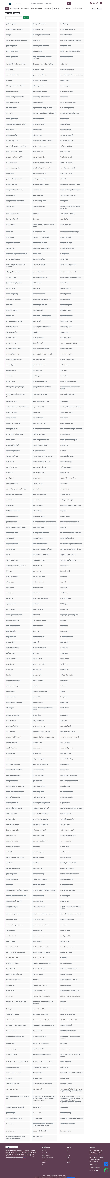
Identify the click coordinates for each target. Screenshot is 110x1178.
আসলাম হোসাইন (64, 670)
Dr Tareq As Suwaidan (39, 958)
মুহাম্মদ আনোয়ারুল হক (66, 316)
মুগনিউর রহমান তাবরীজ (12, 577)
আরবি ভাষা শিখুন (77, 8)
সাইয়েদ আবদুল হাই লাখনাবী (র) (41, 248)
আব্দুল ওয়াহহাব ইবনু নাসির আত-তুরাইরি (70, 190)
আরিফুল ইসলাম (37, 868)
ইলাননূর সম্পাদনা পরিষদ (39, 24)
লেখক (68, 1153)
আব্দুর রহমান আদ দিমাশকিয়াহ (68, 1031)
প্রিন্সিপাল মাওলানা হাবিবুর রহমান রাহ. (70, 522)
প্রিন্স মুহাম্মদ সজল (10, 609)
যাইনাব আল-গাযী (65, 495)
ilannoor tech (10, 1124)
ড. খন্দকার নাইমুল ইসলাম (66, 748)
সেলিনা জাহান (64, 609)
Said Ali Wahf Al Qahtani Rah (41, 947)
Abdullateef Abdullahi (12, 958)
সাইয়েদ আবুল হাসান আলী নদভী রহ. (42, 299)
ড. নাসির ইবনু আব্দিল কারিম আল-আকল (16, 40)
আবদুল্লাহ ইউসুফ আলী (66, 1025)
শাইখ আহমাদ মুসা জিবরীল (67, 868)
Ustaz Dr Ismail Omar (66, 974)
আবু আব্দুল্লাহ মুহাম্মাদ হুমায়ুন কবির (69, 615)
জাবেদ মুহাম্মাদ (64, 201)
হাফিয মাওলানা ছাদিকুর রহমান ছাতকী (70, 185)
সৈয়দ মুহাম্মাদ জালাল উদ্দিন (40, 692)
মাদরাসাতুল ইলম (64, 901)
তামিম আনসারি (37, 321)
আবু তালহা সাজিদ (38, 506)
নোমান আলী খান (37, 130)
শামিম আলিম (9, 670)
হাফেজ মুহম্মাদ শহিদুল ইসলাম (40, 841)
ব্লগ (62, 8)
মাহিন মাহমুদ (9, 81)
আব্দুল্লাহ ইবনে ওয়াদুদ (65, 1113)
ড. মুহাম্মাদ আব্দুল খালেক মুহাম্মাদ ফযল (16, 896)
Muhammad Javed (38, 1073)
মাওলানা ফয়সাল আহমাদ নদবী (41, 402)
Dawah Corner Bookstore (67, 1014)
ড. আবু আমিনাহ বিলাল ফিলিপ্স (14, 495)
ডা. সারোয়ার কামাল (38, 901)
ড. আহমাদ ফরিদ (10, 206)
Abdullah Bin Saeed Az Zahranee (15, 1036)
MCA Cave (36, 980)
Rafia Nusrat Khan (11, 1131)
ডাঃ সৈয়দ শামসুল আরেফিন (13, 451)
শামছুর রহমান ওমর (11, 637)
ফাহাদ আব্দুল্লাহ (10, 174)
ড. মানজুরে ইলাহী (64, 254)
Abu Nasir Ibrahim (11, 1031)
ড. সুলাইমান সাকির (65, 803)
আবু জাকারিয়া (64, 702)
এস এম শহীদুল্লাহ (10, 365)
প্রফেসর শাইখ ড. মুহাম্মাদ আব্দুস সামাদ (42, 456)
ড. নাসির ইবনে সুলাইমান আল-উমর (15, 792)
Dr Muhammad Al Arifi (12, 963)
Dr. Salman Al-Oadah (66, 1084)
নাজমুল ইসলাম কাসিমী (66, 174)
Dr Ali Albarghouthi (38, 920)
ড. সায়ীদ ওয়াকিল (10, 381)
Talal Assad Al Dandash (12, 1014)
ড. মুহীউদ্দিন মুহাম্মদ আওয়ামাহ (14, 299)
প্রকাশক (68, 1155)
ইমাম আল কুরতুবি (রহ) (12, 456)
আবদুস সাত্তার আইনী (65, 46)
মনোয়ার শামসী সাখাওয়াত (67, 456)
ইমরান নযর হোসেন (10, 732)
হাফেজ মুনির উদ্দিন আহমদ (40, 381)
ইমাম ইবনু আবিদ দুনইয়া (12, 560)
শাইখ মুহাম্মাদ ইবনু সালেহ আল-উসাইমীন (70, 506)
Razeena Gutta (37, 930)
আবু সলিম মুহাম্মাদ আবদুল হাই (68, 555)
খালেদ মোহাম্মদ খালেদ (66, 321)
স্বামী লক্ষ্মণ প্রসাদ (37, 371)
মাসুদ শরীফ (63, 511)
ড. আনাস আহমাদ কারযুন (39, 726)
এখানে (24, 1158)
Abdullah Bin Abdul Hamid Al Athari (70, 996)
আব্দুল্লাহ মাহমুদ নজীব (11, 343)
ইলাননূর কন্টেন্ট (37, 1107)
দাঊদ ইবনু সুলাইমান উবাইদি (13, 847)
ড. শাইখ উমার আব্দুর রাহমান (40, 819)
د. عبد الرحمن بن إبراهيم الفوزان (41, 1067)
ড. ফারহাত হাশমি (10, 288)
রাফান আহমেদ (10, 130)
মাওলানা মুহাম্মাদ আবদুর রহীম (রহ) (42, 327)
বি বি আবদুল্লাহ (10, 708)
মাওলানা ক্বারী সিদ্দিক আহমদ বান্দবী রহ (16, 146)
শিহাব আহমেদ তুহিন (38, 484)
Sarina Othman (37, 1078)
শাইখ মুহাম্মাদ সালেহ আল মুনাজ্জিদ (15, 201)
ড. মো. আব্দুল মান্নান (65, 599)
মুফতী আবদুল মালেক (38, 792)
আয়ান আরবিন (10, 237)
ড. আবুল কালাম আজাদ (66, 841)
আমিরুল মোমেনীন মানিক (12, 648)
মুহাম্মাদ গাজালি (64, 659)
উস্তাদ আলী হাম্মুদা (65, 825)
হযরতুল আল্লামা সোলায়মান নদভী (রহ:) (16, 566)
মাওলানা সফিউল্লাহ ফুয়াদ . (67, 141)
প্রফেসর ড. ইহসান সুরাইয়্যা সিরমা (14, 283)
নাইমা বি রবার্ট (36, 332)
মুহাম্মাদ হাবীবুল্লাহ (10, 692)
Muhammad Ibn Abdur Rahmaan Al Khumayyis (70, 1037)
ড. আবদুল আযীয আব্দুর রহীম (41, 533)
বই (67, 1150)
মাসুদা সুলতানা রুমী (11, 604)
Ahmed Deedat (10, 985)
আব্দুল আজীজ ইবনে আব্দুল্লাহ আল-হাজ (43, 737)
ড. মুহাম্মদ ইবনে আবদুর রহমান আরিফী (16, 124)
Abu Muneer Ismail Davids (40, 1014)
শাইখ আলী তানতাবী (38, 119)
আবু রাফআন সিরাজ (11, 163)
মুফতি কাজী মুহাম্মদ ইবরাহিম (67, 732)
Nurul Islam (63, 1044)
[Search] (69, 3)
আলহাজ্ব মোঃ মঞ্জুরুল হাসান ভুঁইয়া (41, 732)
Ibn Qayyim (9, 1009)
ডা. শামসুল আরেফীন (11, 185)
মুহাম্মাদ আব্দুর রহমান (11, 920)
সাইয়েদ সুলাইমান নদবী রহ (12, 272)
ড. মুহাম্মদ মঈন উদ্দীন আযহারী (14, 901)
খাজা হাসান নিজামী (65, 152)
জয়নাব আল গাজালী (38, 407)
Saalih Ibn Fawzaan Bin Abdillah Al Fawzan (70, 1055)
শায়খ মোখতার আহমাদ (12, 841)
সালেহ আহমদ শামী (11, 721)
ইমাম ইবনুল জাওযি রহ (38, 516)
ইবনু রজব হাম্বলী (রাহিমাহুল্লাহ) (68, 195)
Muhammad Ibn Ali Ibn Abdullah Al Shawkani (43, 1002)
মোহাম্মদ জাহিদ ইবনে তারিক (40, 1131)
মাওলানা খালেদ (64, 489)
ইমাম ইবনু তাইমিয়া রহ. (38, 637)
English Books (48, 8)
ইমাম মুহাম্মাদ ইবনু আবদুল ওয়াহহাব (15, 858)
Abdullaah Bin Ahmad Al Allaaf (41, 952)
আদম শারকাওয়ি (10, 991)
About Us (44, 1150)
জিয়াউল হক (63, 577)
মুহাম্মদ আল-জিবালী (65, 726)
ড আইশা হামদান (10, 500)
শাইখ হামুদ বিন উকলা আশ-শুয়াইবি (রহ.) (70, 533)
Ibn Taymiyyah (64, 1009)
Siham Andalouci (10, 941)
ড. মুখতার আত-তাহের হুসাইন (67, 890)
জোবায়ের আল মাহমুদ (38, 874)
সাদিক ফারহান (64, 97)
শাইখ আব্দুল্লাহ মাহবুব (11, 412)
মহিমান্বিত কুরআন (14, 8)
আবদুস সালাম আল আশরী (13, 243)
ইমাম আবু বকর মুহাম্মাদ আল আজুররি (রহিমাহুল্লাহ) (70, 207)
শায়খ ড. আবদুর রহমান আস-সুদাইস (69, 781)
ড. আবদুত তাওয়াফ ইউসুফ (12, 715)
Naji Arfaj (63, 1002)
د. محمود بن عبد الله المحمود (13, 1067)
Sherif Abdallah (37, 941)
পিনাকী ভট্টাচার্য (64, 604)
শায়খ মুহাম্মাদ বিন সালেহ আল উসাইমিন (16, 527)
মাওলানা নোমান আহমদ (39, 365)
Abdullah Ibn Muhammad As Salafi (42, 1062)
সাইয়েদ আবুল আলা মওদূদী (67, 248)
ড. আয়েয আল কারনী (38, 124)
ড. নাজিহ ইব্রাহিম (10, 819)
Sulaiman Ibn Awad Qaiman (41, 1044)
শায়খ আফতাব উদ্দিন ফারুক (13, 737)
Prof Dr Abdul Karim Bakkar (14, 1118)
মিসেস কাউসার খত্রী (65, 571)
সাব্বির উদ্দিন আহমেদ (11, 338)
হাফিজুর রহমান (10, 582)
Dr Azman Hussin (65, 1049)
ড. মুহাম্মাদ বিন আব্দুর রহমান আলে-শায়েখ (44, 890)
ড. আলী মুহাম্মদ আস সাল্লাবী (67, 168)
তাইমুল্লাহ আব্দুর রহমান (66, 327)
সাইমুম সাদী (36, 642)
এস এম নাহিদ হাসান (38, 538)
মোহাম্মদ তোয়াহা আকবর (12, 51)
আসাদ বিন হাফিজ (38, 626)
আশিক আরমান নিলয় (39, 473)
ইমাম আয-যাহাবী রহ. (65, 288)
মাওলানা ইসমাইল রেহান (39, 232)
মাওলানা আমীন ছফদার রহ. (13, 75)
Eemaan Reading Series (36, 8)
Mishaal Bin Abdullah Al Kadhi (68, 980)
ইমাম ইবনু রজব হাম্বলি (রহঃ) (13, 868)
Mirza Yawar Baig (11, 1049)
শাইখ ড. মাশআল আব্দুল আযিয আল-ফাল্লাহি (43, 709)
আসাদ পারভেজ (10, 593)
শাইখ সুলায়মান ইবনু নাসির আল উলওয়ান (71, 544)
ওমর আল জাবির (64, 81)
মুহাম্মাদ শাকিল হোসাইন (12, 484)
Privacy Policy (45, 1153)
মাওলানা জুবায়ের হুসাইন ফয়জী (14, 615)
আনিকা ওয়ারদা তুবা (38, 609)
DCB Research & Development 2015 (16, 1025)
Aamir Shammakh (11, 969)
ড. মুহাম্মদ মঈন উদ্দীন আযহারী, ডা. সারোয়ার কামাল (17, 1097)
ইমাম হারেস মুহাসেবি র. (11, 332)
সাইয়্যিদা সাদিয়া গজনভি (66, 675)
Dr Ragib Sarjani (37, 1118)
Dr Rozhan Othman (11, 1054)
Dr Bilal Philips (64, 925)
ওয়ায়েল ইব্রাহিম (37, 254)
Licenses (43, 1162)
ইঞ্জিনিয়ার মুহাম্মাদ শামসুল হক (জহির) (42, 108)
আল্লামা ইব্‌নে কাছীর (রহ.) (12, 803)
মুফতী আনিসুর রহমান (11, 24)
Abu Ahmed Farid (11, 936)
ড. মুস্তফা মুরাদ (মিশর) (11, 814)
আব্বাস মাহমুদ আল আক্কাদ (13, 626)
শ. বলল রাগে (63, 958)
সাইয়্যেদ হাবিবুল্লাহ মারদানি (12, 91)
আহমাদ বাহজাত (64, 708)
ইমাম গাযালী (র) (10, 248)
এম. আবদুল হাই (37, 190)
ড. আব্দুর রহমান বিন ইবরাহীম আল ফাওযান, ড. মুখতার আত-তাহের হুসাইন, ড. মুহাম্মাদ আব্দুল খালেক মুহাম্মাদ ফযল (44, 1098)
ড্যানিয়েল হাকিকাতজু (65, 858)
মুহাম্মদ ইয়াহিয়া (64, 219)
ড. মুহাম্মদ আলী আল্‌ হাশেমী (67, 360)
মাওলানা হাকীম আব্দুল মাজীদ (41, 814)
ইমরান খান (36, 631)
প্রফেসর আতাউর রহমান (12, 533)
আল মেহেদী (36, 214)
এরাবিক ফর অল (64, 1067)
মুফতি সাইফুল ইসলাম (65, 814)
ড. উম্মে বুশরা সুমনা (11, 371)
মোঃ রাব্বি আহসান (64, 566)
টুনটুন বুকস (9, 571)
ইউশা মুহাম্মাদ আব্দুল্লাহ (12, 907)
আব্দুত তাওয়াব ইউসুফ (38, 721)
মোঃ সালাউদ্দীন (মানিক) (66, 759)
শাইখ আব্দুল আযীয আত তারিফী (14, 29)
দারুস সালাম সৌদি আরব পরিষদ (14, 770)
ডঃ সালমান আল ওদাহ (39, 206)
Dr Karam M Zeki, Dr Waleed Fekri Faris (71, 1073)
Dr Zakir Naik (9, 996)
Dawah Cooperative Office (13, 980)
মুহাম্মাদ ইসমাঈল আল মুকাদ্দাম (41, 185)
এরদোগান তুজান (10, 506)
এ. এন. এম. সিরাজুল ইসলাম (67, 394)
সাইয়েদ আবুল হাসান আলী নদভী (41, 97)
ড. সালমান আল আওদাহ (66, 637)
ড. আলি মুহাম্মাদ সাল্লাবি (12, 119)
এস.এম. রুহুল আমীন (38, 770)
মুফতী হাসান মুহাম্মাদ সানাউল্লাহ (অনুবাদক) (71, 808)
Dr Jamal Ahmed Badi (12, 947)
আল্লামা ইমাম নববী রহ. (39, 259)
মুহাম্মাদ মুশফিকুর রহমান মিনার (68, 478)
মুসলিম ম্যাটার (36, 697)
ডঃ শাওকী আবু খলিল (66, 35)
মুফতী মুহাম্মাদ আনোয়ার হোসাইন (68, 775)
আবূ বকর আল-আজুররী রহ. (13, 168)
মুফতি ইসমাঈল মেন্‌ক (11, 743)
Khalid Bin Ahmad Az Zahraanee (42, 963)
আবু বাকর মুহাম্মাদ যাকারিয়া (40, 825)
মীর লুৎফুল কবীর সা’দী (12, 219)
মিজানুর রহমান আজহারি (12, 620)
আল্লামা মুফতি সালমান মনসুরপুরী (68, 440)
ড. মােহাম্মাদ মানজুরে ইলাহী (40, 81)
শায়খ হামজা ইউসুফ (65, 743)
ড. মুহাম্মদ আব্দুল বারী (38, 664)
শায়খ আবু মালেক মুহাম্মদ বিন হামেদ (15, 786)
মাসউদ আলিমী (64, 402)
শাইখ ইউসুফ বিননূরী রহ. (12, 327)
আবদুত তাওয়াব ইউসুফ (66, 243)
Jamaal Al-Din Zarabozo (12, 1084)
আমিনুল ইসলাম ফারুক (39, 577)
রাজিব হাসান (9, 305)
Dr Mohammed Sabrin (39, 1036)
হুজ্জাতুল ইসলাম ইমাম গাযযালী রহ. (42, 387)
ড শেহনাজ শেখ (37, 571)
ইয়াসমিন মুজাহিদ (64, 764)
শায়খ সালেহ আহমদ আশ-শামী (41, 808)
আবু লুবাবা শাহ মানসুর (39, 360)
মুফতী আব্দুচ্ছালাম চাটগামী (40, 544)
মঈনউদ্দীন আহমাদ (65, 786)
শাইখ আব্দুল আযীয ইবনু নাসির (68, 560)
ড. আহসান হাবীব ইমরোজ (39, 648)
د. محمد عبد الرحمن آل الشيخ (13, 1073)
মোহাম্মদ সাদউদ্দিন (65, 299)
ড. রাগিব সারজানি (65, 434)
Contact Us (44, 1160)
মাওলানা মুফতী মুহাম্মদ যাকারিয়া (41, 349)
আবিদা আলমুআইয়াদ (66, 146)
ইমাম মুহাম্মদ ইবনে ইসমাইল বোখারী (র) (43, 64)
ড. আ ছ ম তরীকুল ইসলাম (67, 108)
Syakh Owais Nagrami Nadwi (14, 925)
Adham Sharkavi (10, 195)
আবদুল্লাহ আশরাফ (65, 516)
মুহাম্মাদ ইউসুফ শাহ (11, 836)
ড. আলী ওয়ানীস (10, 440)
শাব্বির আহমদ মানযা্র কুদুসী (40, 91)
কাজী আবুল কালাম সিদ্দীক (67, 214)
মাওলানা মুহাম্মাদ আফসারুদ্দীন (68, 272)
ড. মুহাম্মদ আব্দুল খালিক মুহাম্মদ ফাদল (43, 914)
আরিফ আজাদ (64, 64)
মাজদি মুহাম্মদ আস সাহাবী (39, 179)
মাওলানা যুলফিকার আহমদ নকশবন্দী (42, 354)
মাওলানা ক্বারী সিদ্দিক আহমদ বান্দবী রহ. (70, 407)
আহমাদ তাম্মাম (10, 376)
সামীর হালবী (63, 371)
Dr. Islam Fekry (64, 1078)
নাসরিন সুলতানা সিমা (38, 582)
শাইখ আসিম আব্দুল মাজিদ (67, 819)
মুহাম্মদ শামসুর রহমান (11, 874)
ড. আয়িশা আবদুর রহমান (39, 201)
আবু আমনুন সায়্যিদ (38, 1089)
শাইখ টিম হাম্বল (64, 664)
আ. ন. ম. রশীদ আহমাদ (39, 907)
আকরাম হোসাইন (64, 332)
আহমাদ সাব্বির (64, 259)
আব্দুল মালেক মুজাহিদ (39, 759)
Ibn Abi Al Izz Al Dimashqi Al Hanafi (16, 1002)
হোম (7, 8)
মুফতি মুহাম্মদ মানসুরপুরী (66, 500)
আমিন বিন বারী (10, 462)
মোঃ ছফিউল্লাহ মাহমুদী (66, 462)
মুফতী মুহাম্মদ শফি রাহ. (39, 434)
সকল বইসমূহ (56, 8)
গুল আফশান (9, 863)
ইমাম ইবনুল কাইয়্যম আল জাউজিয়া (15, 86)
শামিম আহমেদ (9, 473)
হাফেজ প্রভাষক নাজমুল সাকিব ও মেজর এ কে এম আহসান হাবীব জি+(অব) (43, 1125)
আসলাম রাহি (9, 232)
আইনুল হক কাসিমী (38, 102)
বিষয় (68, 1157)
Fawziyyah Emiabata (66, 936)
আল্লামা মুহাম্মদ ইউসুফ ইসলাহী (68, 265)
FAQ (43, 1164)
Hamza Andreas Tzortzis (40, 985)
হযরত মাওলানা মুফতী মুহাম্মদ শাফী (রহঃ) (70, 549)
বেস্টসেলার (69, 1160)
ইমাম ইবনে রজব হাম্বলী (66, 157)
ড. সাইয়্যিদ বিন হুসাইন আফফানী (41, 168)
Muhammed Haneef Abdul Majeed (42, 1020)
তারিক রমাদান (64, 626)
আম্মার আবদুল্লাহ (37, 511)
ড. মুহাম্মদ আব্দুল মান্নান (39, 451)
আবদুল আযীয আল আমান (13, 354)
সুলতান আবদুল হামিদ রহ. (66, 412)
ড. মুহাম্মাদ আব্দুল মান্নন (66, 91)
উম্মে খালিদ (36, 863)
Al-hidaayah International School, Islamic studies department (15, 1137)
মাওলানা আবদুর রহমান (12, 467)
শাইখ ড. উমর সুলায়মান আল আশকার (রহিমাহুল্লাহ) (15, 266)
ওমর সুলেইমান (64, 681)
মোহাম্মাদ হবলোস (37, 283)
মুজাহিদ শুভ (36, 604)
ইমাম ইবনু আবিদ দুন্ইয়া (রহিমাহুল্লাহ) (42, 163)
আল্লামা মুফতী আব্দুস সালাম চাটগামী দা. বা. (17, 407)
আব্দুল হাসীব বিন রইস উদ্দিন (13, 797)
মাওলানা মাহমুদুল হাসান (39, 786)
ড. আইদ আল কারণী (38, 775)
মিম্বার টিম (8, 675)
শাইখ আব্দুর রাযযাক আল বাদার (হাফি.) (70, 278)
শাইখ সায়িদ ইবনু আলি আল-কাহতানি (42, 141)
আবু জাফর (9, 759)
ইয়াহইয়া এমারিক (64, 770)
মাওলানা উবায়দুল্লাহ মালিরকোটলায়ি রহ (16, 489)
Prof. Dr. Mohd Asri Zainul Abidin (42, 1084)
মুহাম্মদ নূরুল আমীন (38, 338)
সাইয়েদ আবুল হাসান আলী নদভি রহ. (69, 113)
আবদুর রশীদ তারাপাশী (11, 310)
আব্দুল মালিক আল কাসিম (13, 764)
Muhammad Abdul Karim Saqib (69, 969)
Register (99, 9)
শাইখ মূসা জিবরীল (38, 310)
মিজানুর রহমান (64, 697)
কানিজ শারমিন (64, 588)
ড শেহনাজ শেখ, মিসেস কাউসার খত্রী (15, 1107)
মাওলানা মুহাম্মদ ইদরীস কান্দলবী (41, 35)
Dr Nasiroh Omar (65, 930)
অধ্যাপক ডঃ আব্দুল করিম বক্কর (14, 974)
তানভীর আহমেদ (37, 478)
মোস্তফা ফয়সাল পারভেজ (39, 620)
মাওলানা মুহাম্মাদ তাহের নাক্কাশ (14, 360)
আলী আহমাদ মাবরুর (66, 467)
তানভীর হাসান (64, 593)
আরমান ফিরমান (10, 664)
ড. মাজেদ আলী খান (11, 659)
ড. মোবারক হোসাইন (11, 697)
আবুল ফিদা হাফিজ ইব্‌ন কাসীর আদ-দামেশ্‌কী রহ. (42, 58)
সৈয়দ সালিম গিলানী (38, 343)
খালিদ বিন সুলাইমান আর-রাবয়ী (41, 440)
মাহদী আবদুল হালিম (65, 338)
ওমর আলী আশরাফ (38, 418)
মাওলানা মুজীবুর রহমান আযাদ (14, 808)
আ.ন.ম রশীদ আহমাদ (38, 896)
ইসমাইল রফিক (37, 715)
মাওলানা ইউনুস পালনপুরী (12, 214)
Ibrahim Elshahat (38, 974)
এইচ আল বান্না (37, 670)
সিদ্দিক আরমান (64, 715)
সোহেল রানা (63, 620)
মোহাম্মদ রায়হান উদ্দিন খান (40, 879)
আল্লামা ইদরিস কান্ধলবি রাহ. (40, 278)
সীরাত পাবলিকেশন (38, 195)
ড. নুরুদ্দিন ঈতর (10, 316)
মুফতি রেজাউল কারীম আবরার (14, 179)
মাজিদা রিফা (36, 615)
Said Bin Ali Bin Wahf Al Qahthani (15, 952)
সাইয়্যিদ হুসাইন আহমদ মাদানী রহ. (41, 462)
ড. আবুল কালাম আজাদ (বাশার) (14, 190)
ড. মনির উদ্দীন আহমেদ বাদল (40, 599)
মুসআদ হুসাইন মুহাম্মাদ (66, 305)
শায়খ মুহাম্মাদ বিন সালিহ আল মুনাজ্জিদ (70, 40)
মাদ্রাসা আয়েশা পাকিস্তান (39, 467)
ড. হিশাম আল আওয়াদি (66, 885)
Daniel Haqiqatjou (65, 985)
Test (43, 1167)
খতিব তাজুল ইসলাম (65, 294)
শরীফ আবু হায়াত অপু (38, 86)
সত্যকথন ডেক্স (64, 484)
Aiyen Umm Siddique (12, 1089)
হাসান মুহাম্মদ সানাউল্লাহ (66, 354)
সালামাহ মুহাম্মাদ (37, 376)
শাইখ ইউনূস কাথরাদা (38, 858)
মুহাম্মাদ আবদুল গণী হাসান (40, 243)
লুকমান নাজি (63, 721)
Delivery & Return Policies (47, 1157)
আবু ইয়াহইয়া (9, 113)
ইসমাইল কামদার (64, 119)
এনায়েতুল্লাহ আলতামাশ (12, 781)
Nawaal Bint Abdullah (39, 1009)
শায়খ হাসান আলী (37, 743)
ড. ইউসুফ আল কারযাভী (66, 135)
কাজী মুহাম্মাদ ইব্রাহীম (65, 754)
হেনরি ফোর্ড (63, 686)
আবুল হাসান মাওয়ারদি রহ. (67, 70)
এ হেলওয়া (35, 686)
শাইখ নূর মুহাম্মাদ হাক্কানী (66, 792)
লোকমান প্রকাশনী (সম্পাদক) (13, 775)
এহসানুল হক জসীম (11, 418)
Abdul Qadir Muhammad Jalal (41, 996)
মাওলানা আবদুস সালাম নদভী (68, 836)
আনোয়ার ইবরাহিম (38, 702)
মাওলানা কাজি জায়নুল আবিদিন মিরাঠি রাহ (44, 522)
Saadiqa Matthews (38, 936)
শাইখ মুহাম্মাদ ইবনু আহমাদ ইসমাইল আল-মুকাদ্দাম (43, 225)
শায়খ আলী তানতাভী (11, 402)
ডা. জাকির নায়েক (37, 748)
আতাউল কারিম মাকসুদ (66, 349)
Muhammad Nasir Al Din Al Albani (69, 991)
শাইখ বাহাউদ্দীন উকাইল (39, 560)
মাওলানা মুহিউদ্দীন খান (12, 57)
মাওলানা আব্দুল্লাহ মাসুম (12, 294)
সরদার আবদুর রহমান (38, 527)
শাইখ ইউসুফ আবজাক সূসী (12, 511)
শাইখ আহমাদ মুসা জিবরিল (40, 830)
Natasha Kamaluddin (66, 963)
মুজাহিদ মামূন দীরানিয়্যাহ (66, 163)
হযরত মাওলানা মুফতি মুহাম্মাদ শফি (15, 97)
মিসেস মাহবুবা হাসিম (65, 1131)
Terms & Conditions (46, 1155)
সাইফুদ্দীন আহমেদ (37, 51)
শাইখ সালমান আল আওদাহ (40, 394)
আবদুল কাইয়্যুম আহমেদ (12, 544)
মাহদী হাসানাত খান (65, 365)
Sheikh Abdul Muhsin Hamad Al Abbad (17, 1062)
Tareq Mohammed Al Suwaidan (42, 1054)
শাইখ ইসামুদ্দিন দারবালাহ (12, 825)
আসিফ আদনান (64, 473)
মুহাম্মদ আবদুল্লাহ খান (11, 46)
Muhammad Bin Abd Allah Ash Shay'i (43, 1025)
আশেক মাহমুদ (64, 376)
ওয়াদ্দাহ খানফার (37, 500)
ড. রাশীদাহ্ (63, 451)
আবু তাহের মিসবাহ (65, 124)
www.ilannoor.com (71, 1177)
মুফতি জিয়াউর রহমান (11, 522)
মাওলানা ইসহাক (37, 489)
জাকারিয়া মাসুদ (64, 24)
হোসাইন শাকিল (10, 852)
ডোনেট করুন (69, 8)
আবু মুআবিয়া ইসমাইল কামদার (14, 321)
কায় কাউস (36, 653)
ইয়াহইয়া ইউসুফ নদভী (65, 237)
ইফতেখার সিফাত (37, 566)
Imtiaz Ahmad (10, 1020)
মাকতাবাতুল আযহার (65, 225)
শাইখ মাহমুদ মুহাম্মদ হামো (66, 423)
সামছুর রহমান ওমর (38, 588)
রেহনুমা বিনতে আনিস (65, 310)
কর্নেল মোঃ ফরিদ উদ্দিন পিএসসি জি (69, 874)
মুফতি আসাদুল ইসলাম (39, 797)
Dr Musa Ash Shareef (39, 969)
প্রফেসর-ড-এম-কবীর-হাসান (13, 423)
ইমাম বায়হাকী (9, 885)
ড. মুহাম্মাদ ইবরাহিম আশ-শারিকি (14, 157)
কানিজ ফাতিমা (37, 754)
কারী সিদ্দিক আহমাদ (11, 108)
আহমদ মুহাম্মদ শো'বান (11, 429)
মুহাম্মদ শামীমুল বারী (38, 272)
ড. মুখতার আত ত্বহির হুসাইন (13, 914)
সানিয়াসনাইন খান (37, 135)
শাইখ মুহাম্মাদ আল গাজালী (13, 681)
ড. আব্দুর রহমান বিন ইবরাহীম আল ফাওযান (17, 890)
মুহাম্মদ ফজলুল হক (65, 86)
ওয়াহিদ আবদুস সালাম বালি (67, 830)
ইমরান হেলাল (36, 219)
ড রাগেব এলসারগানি (38, 1049)
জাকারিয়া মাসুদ (10, 478)
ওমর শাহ (8, 555)
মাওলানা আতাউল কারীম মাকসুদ (41, 429)
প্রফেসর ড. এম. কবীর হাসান (40, 75)
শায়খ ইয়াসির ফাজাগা (11, 748)
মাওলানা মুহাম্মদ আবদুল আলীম (41, 803)
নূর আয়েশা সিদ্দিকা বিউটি (12, 445)
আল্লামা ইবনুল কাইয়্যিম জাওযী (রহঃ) (42, 549)
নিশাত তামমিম (37, 593)
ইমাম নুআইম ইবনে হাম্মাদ (66, 57)
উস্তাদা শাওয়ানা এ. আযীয (12, 830)
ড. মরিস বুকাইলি (10, 538)
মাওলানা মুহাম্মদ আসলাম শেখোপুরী (69, 232)
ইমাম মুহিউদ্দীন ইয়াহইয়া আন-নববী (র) (15, 64)
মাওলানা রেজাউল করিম (66, 797)
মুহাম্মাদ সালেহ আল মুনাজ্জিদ (68, 102)
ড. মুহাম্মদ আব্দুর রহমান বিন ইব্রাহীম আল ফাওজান (70, 908)
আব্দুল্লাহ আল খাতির (38, 836)
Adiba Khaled (64, 1107)
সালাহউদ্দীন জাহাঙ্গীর (65, 130)
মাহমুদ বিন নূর (36, 40)
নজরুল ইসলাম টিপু (11, 631)
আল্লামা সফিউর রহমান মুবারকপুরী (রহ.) (70, 51)
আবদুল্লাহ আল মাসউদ (39, 157)
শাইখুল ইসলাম (64, 631)
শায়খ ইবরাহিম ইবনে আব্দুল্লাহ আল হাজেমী (71, 429)
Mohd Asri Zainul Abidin (67, 920)
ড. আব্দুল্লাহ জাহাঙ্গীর (11, 135)
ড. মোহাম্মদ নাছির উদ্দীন (12, 726)
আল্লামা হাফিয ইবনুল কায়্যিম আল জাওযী (16, 254)
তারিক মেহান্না (36, 288)
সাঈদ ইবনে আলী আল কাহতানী (41, 555)
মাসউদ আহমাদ (64, 283)
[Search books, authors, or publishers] (48, 3)
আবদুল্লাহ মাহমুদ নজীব (12, 141)
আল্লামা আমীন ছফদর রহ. (39, 174)
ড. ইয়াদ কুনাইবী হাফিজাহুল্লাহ (67, 29)
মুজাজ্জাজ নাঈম (37, 659)
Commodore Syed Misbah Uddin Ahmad (71, 1118)
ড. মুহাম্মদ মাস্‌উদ (10, 754)
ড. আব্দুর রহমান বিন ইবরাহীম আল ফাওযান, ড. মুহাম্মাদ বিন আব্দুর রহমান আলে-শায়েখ (71, 1090)
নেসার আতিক (63, 582)
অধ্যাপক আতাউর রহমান (12, 879)
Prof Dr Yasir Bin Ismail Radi (41, 925)
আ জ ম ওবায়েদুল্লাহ (38, 681)
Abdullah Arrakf (65, 941)
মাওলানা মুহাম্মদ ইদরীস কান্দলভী (14, 434)
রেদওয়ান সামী (9, 599)
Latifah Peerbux (10, 930)
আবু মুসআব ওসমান (11, 278)
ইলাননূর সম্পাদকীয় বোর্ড (66, 879)
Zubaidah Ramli (37, 1031)
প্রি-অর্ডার (68, 1162)
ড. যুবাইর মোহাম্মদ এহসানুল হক (14, 702)
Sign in (93, 9)
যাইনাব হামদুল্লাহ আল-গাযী (40, 305)
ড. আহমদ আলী (37, 675)
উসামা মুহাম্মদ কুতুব (38, 152)
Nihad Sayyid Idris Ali (66, 952)
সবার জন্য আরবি (25, 8)
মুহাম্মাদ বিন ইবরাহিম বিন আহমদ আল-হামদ (71, 75)
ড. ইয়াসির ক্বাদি (10, 588)
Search (26, 18)
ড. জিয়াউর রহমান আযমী (12, 516)
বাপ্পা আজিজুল (64, 653)
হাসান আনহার (64, 418)
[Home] (14, 4)
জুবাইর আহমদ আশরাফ (39, 294)
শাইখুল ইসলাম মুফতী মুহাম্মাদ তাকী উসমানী (44, 113)
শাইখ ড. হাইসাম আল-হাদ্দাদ (40, 445)
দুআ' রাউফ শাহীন (37, 781)
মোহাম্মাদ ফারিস (10, 70)
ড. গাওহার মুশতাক (10, 549)
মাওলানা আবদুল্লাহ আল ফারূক (14, 152)
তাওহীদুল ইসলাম (10, 653)
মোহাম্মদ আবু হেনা (10, 225)
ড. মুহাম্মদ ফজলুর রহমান (12, 102)
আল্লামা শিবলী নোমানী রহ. (67, 538)
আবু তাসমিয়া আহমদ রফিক (13, 259)
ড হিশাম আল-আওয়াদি (39, 885)
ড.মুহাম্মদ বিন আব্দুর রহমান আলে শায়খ (70, 914)
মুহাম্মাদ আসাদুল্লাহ (10, 1113)
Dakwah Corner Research (67, 947)
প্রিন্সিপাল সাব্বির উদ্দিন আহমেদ (14, 349)
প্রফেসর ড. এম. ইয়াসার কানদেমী (41, 237)
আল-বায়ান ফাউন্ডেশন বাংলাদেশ (68, 381)
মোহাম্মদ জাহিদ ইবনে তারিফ (67, 1124)
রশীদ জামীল (63, 179)
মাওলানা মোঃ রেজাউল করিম (40, 764)
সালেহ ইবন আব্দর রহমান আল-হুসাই (69, 737)
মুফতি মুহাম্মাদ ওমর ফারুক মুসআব (42, 316)
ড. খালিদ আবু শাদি (38, 29)
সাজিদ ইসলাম (64, 445)
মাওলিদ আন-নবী (10, 1044)
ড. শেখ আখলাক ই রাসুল (12, 686)
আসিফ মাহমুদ (36, 847)
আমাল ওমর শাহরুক (65, 1062)
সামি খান (62, 692)
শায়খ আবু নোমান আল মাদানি (41, 46)
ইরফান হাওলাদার (64, 642)
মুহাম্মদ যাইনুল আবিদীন (39, 70)
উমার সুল (8, 35)
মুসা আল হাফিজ (10, 642)
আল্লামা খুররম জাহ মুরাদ (39, 265)
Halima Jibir (9, 1078)
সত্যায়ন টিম (63, 527)
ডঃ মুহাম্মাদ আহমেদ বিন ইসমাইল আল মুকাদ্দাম (70, 388)
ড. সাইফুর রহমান (64, 847)
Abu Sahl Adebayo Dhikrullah (68, 1020)
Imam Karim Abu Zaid (39, 991)
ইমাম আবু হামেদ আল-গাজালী (68, 863)
